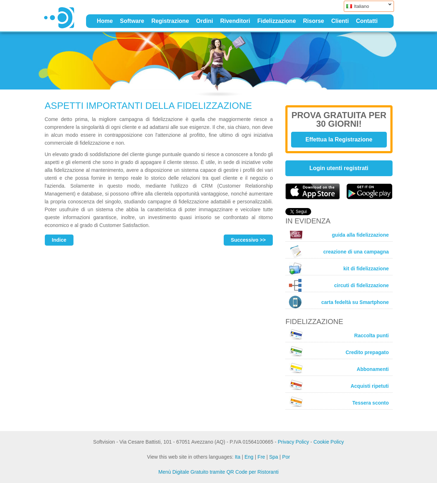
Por (286, 457)
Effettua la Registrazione (338, 139)
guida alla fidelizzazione (339, 234)
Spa (273, 457)
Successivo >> (248, 240)
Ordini (204, 21)
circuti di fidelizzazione (339, 285)
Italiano (367, 6)
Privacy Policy (293, 442)
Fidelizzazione (276, 21)
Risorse (313, 21)
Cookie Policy (328, 442)
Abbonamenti (339, 368)
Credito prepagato (339, 351)
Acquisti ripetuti (339, 385)
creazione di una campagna (339, 251)
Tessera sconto (339, 401)
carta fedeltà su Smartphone (339, 302)
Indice (59, 240)
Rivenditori (235, 21)
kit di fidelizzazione (339, 268)
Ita (238, 457)
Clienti (340, 21)
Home (105, 21)
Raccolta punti (339, 334)
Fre (261, 457)
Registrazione (170, 21)
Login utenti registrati (338, 168)
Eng (248, 457)
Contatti (366, 21)
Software (132, 21)
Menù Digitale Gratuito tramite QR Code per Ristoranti (218, 472)
